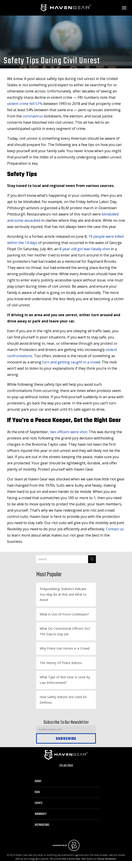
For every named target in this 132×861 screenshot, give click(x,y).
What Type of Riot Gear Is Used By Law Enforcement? (65, 680)
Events (38, 803)
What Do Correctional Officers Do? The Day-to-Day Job (65, 631)
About (38, 781)
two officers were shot (68, 431)
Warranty (40, 814)
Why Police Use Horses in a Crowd (64, 648)
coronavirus (32, 116)
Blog (37, 792)
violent (111, 349)
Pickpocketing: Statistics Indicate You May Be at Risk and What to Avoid (63, 594)
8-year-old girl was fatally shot (84, 248)
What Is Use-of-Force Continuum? (64, 614)
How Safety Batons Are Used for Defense (63, 700)
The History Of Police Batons (61, 663)
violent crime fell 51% (24, 103)
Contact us (115, 529)
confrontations (19, 355)
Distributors (42, 825)
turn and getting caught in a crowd (71, 362)
